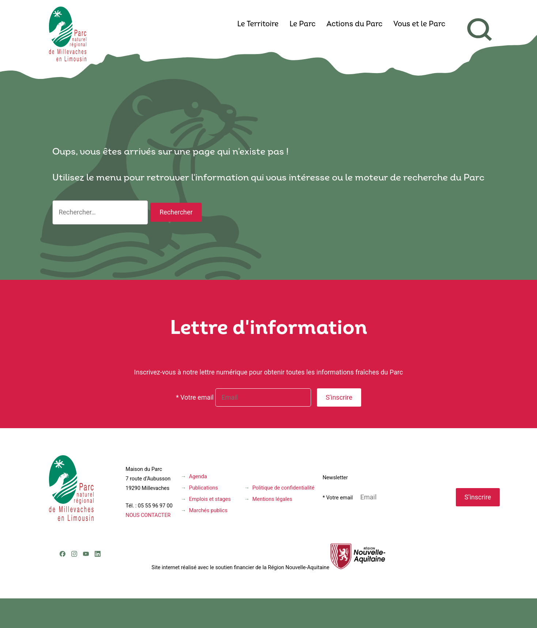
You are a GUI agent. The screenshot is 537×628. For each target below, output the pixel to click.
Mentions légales (272, 499)
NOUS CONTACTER (148, 515)
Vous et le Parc (419, 24)
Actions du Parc (354, 24)
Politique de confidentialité (283, 488)
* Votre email (194, 397)
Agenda (198, 476)
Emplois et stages (210, 499)
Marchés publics (208, 510)
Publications (203, 488)
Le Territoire (258, 24)
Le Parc (302, 24)
